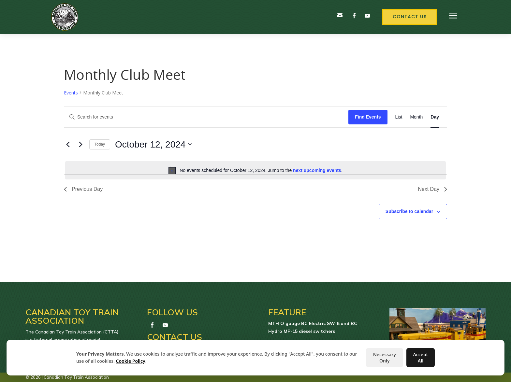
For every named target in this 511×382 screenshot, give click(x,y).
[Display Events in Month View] (416, 117)
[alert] (255, 170)
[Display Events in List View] (398, 117)
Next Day (432, 189)
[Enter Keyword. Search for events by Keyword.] (206, 117)
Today (100, 144)
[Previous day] (68, 144)
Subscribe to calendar (409, 211)
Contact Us (410, 16)
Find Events (368, 117)
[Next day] (80, 144)
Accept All (420, 357)
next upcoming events (317, 170)
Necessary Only (384, 357)
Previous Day (83, 189)
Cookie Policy (130, 361)
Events (71, 93)
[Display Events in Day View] (435, 117)
